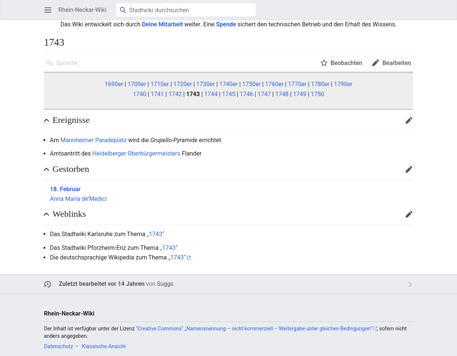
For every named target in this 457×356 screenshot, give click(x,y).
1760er (274, 84)
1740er (228, 84)
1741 (157, 94)
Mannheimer (77, 140)
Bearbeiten (411, 124)
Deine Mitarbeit (162, 24)
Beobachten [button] (346, 62)
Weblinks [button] (69, 214)
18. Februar (65, 189)
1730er (205, 84)
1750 (317, 94)
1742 (175, 94)
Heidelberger (109, 153)
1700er (136, 84)
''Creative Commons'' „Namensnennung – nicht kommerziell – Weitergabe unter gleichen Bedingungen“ (254, 328)
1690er (113, 84)
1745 (228, 94)
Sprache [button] (67, 62)
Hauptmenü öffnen (50, 13)
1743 (193, 94)
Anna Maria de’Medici (78, 198)
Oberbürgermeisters (153, 153)
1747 (264, 94)
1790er (343, 84)
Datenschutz (58, 346)
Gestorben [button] (70, 169)
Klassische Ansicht (104, 346)
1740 (139, 94)
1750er (251, 84)
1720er (183, 84)
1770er (297, 84)
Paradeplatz (111, 140)
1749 (300, 94)
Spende (226, 24)
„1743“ (155, 234)
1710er (159, 84)
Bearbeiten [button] (396, 62)
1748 (282, 94)
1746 (246, 94)
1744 (211, 94)
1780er (320, 84)
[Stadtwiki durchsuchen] (186, 10)
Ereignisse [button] (71, 120)
